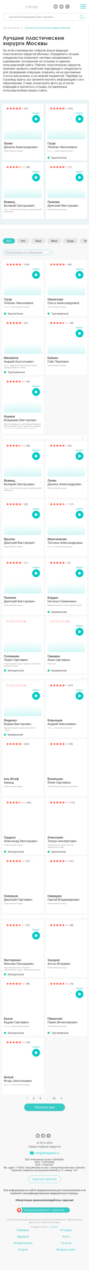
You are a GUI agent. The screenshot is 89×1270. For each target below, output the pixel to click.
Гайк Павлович (66, 359)
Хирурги (23, 1236)
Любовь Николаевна (66, 145)
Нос (23, 240)
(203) (26, 744)
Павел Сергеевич (23, 658)
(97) (28, 925)
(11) (70, 167)
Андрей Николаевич (66, 722)
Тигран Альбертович (66, 839)
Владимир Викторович (23, 418)
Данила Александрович (23, 145)
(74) (28, 1042)
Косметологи (23, 1243)
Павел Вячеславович (66, 1020)
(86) (70, 264)
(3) (69, 563)
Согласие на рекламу (49, 1222)
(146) (28, 802)
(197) (70, 685)
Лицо (38, 240)
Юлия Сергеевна (66, 780)
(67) (26, 323)
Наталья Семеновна (66, 599)
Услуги (23, 1249)
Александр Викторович (23, 839)
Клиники (23, 1230)
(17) (71, 504)
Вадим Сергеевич (23, 1020)
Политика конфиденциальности (24, 1219)
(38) (28, 167)
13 (54, 1098)
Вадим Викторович (23, 722)
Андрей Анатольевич (23, 359)
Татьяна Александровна (66, 541)
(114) (72, 802)
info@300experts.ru (47, 1153)
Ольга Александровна (66, 301)
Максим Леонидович (23, 962)
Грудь (70, 240)
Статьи (66, 1243)
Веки (54, 240)
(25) (26, 108)
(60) (71, 323)
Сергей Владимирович (66, 897)
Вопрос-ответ (66, 1249)
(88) (71, 925)
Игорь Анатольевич (23, 1079)
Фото (66, 1236)
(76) (71, 984)
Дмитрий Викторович (66, 203)
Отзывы (66, 1230)
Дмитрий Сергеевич (23, 897)
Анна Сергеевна (66, 658)
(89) (28, 984)
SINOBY (54, 1227)
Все (9, 240)
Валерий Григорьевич (23, 203)
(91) (28, 861)
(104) (70, 108)
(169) (70, 744)
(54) (28, 381)
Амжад (23, 780)
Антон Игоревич (66, 962)
